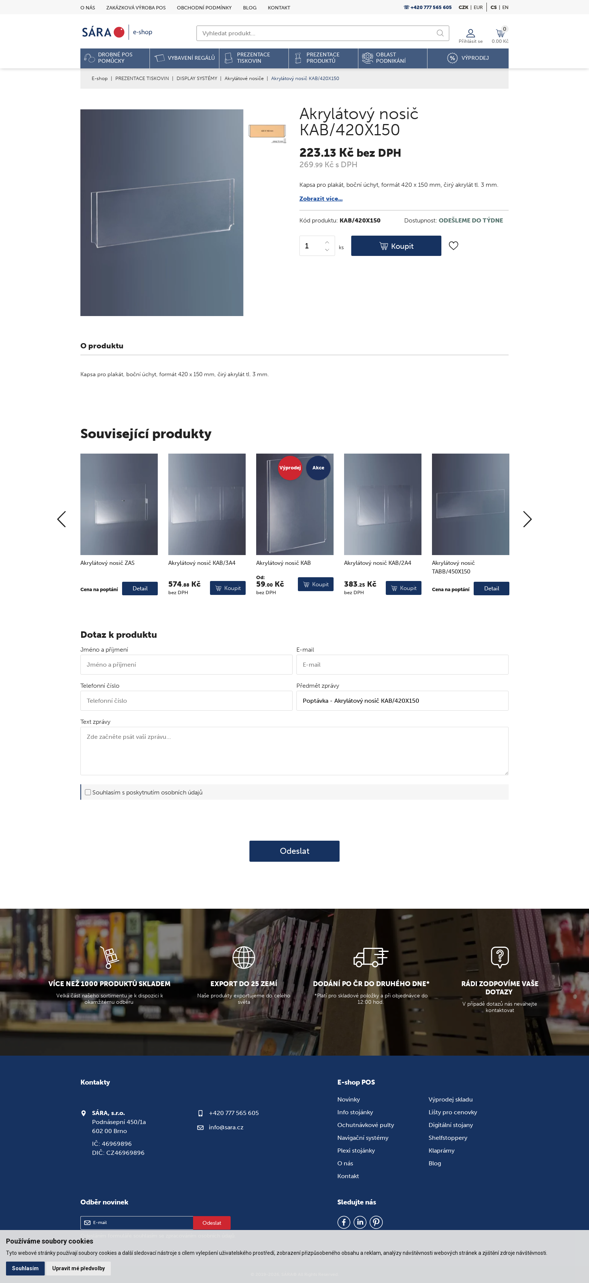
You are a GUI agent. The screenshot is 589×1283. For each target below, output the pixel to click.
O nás (87, 8)
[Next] (527, 544)
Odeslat (295, 851)
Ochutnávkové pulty (365, 1125)
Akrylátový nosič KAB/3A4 (202, 587)
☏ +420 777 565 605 (427, 7)
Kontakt (279, 8)
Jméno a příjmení (104, 649)
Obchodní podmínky (204, 8)
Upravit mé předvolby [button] (78, 1268)
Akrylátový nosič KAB (283, 587)
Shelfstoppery (448, 1137)
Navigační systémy (362, 1137)
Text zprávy (95, 721)
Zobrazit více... (321, 198)
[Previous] (61, 544)
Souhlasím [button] (25, 1268)
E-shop (100, 78)
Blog (250, 8)
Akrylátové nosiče (244, 78)
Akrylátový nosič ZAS (107, 587)
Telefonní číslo (99, 685)
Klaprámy (442, 1150)
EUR (478, 7)
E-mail (305, 649)
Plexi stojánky (356, 1150)
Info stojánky (355, 1112)
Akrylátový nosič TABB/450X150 (453, 592)
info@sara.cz (226, 1127)
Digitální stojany (451, 1125)
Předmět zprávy (317, 685)
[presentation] (294, 820)
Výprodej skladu (451, 1099)
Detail (140, 613)
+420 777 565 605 (234, 1113)
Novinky (348, 1099)
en (505, 7)
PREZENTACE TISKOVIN (142, 78)
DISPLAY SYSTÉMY (197, 78)
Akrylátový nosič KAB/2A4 (377, 587)
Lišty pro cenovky (453, 1112)
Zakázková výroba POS (136, 8)
